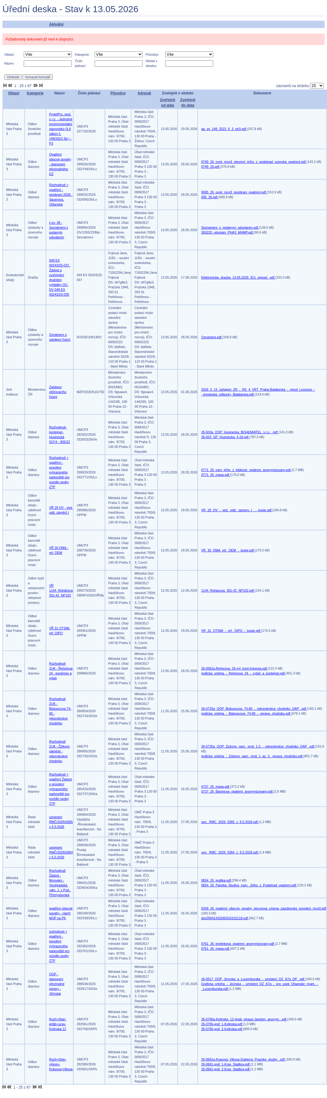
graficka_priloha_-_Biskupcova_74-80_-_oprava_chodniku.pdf (246, 713)
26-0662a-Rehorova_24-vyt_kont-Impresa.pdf (234, 668)
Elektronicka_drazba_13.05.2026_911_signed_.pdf (238, 277)
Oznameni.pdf (211, 337)
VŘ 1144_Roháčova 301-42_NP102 (61, 590)
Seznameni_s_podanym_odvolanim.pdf (230, 227)
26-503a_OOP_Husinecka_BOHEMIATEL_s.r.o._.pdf (239, 432)
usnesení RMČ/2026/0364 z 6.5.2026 (61, 852)
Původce (118, 93)
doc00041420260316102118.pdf (225, 918)
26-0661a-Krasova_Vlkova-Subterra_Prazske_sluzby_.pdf (243, 1059)
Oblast (13, 93)
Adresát (144, 93)
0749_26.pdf (210, 166)
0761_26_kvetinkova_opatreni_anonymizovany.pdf (238, 943)
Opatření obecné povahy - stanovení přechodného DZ (60, 164)
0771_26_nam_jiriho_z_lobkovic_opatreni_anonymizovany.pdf (246, 470)
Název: (9, 63)
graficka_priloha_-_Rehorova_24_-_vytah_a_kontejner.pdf (243, 673)
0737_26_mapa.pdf (215, 786)
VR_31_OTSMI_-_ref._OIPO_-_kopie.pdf (231, 630)
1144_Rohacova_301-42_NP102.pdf (228, 590)
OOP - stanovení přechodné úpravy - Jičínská (56, 983)
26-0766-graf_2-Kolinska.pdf (222, 1029)
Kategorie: (82, 54)
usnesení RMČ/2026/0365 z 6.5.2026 (61, 822)
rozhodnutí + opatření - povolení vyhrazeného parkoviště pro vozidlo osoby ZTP (59, 946)
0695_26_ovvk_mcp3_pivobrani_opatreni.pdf (234, 192)
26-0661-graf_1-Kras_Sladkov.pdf (225, 1064)
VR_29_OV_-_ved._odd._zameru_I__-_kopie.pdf (236, 510)
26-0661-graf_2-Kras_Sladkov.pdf (225, 1069)
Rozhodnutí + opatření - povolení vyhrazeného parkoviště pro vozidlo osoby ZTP (59, 472)
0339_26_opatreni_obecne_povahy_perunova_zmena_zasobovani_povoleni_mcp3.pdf (263, 908)
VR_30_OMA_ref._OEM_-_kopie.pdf (228, 550)
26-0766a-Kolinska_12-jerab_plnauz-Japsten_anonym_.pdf (244, 1019)
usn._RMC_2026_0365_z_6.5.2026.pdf (230, 822)
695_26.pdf (209, 197)
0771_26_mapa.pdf (215, 475)
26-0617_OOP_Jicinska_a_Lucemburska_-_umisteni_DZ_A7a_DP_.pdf (253, 979)
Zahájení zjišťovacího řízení (58, 392)
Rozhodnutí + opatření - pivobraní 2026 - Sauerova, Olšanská (61, 194)
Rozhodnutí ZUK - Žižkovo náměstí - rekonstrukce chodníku (59, 751)
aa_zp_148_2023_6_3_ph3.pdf (224, 129)
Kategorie (35, 93)
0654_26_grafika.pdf (216, 880)
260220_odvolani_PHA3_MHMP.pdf (227, 232)
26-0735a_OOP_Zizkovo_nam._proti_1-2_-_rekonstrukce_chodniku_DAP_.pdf (258, 746)
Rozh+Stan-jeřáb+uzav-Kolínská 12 (58, 1024)
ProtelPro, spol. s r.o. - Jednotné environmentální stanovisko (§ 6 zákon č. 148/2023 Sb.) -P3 (60, 128)
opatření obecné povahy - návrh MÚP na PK (61, 913)
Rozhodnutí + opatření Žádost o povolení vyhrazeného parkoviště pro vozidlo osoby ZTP (60, 788)
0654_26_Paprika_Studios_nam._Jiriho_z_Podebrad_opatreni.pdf (249, 885)
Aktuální (56, 24)
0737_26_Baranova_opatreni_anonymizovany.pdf (237, 791)
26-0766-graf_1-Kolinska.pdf (222, 1024)
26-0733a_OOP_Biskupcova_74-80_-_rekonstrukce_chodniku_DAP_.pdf (254, 708)
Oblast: (9, 54)
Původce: (152, 54)
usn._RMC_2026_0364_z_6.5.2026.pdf (230, 852)
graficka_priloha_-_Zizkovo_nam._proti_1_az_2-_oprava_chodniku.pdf (252, 756)
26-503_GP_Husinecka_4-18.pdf (225, 437)
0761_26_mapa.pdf (215, 948)
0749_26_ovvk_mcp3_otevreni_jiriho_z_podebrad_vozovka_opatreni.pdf (253, 162)
